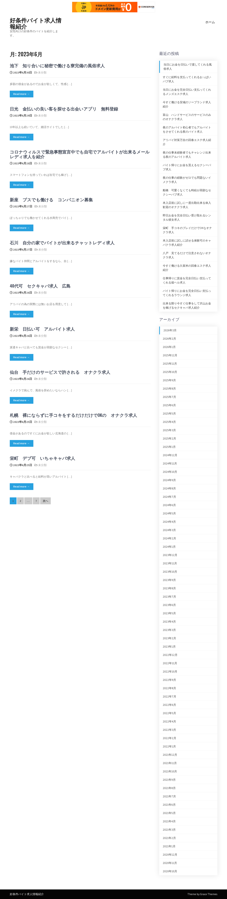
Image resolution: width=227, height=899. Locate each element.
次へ (45, 501)
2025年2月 (169, 438)
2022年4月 (169, 721)
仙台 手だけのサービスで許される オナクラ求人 (60, 372)
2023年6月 (169, 605)
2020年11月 (170, 863)
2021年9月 (169, 780)
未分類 (42, 72)
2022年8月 (169, 688)
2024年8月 (169, 488)
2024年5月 (169, 513)
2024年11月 (170, 463)
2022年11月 (170, 663)
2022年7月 (169, 696)
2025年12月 (170, 355)
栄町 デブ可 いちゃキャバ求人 (42, 458)
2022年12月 (170, 655)
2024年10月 (170, 472)
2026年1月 (169, 347)
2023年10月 (170, 572)
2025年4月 (169, 422)
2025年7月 (169, 397)
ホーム (210, 22)
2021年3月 (169, 830)
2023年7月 (169, 597)
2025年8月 (169, 388)
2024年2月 (169, 538)
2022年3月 (169, 730)
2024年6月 (169, 505)
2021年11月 (170, 763)
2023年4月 (169, 621)
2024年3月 (169, 530)
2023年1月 (169, 646)
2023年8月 (169, 588)
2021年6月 (169, 805)
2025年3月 (169, 430)
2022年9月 (169, 680)
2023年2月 (169, 638)
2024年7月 (169, 497)
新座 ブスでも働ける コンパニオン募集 (51, 199)
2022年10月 (170, 671)
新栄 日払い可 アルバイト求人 (42, 328)
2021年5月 (169, 813)
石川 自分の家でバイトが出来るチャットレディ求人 (62, 242)
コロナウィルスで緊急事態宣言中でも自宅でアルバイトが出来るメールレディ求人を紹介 (80, 153)
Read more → (21, 94)
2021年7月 (169, 796)
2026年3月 (170, 330)
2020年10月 (170, 871)
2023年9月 (169, 580)
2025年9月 (169, 380)
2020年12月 (170, 855)
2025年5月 (169, 413)
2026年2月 (169, 339)
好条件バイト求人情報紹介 (35, 23)
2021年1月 (169, 846)
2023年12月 (170, 555)
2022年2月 (169, 738)
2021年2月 (169, 838)
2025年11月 (170, 363)
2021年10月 (170, 771)
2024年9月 (169, 480)
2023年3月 (169, 630)
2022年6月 (169, 705)
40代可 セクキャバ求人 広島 (40, 285)
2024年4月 (169, 522)
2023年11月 (170, 563)
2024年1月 (169, 547)
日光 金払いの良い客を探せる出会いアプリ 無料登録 (64, 108)
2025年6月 (169, 405)
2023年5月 (169, 613)
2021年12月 (170, 755)
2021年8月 (169, 788)
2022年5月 (169, 713)
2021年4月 (169, 821)
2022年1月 (169, 746)
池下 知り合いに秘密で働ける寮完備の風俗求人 (57, 65)
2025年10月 (170, 372)
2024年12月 (170, 455)
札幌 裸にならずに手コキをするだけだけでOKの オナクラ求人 (73, 415)
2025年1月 (169, 447)
